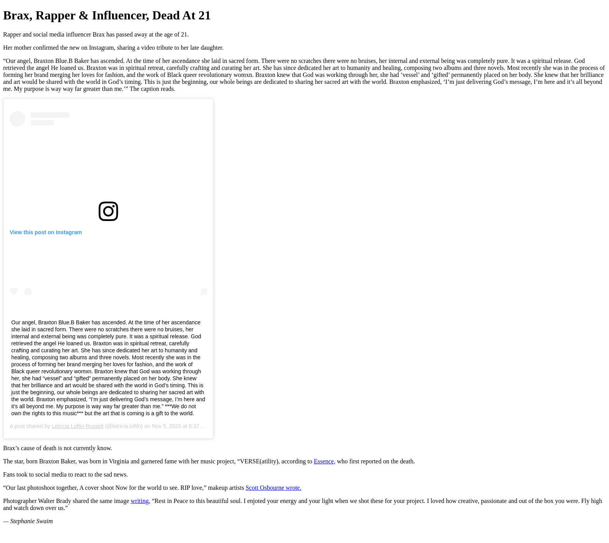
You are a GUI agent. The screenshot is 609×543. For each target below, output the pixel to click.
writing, (140, 501)
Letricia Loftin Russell (77, 426)
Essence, (325, 461)
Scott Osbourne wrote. (273, 487)
